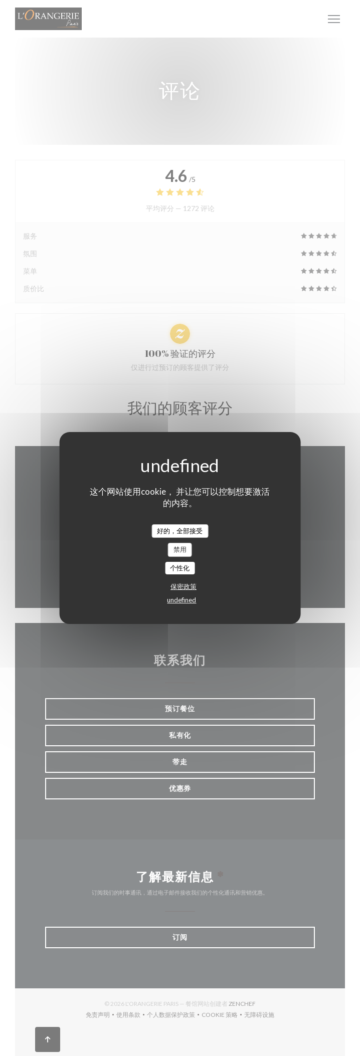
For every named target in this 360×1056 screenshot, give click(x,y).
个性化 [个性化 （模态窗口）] (180, 568)
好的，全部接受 (180, 531)
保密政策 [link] (183, 586)
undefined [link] (181, 600)
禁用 (180, 549)
